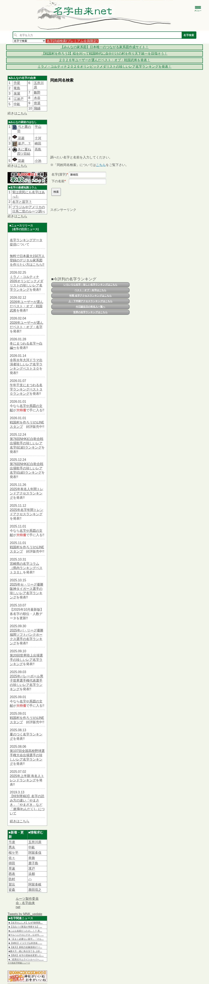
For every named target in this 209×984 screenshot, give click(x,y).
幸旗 (31, 858)
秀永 (12, 847)
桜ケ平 (13, 852)
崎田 (38, 143)
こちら (22, 113)
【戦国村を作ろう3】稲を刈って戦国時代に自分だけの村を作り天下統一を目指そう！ (105, 53)
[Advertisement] (90, 115)
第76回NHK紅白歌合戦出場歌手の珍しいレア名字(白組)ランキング (26, 468)
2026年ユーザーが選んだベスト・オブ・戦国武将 (26, 306)
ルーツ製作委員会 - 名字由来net (27, 903)
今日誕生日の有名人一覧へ (90, 306)
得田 (12, 863)
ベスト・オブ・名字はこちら (90, 290)
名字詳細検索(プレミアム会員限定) (72, 41)
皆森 (12, 889)
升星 (17, 83)
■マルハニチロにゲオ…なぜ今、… (26, 935)
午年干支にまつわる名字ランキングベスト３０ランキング (26, 389)
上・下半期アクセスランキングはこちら (90, 301)
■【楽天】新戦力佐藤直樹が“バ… (25, 947)
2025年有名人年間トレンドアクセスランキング (26, 493)
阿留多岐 (34, 884)
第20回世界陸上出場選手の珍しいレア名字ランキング (26, 660)
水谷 (37, 98)
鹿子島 (33, 863)
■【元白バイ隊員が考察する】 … (25, 926)
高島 (38, 149)
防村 (12, 879)
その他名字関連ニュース (19, 963)
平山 (38, 126)
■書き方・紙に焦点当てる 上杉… (25, 951)
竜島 (17, 88)
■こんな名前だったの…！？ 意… (25, 931)
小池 (38, 161)
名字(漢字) (59, 174)
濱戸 (31, 868)
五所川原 (34, 842)
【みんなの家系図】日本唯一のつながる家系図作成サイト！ (104, 47)
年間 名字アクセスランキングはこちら (90, 295)
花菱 (18, 138)
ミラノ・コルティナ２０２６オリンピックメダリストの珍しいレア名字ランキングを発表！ (104, 66)
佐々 (12, 858)
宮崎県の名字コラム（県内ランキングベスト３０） (26, 568)
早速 (12, 868)
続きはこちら (19, 821)
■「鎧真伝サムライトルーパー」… (26, 959)
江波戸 (18, 99)
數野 (37, 92)
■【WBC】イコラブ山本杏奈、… (25, 943)
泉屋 (17, 93)
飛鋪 (37, 108)
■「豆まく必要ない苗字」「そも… (26, 939)
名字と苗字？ (22, 201)
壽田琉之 (34, 889)
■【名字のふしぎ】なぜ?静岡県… (26, 922)
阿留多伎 (34, 852)
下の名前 (57, 181)
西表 (12, 874)
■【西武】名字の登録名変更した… (26, 955)
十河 (38, 138)
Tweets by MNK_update (25, 914)
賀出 (12, 884)
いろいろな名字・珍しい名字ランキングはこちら (90, 284)
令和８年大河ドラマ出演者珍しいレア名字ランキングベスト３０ (26, 364)
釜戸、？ (24, 143)
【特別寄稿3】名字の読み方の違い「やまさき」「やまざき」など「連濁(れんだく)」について (27, 804)
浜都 (31, 874)
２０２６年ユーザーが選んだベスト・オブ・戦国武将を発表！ (104, 60)
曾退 (37, 103)
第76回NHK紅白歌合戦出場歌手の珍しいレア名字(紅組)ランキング (26, 443)
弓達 (12, 842)
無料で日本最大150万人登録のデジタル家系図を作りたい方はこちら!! (27, 260)
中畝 (17, 104)
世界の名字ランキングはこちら (90, 312)
